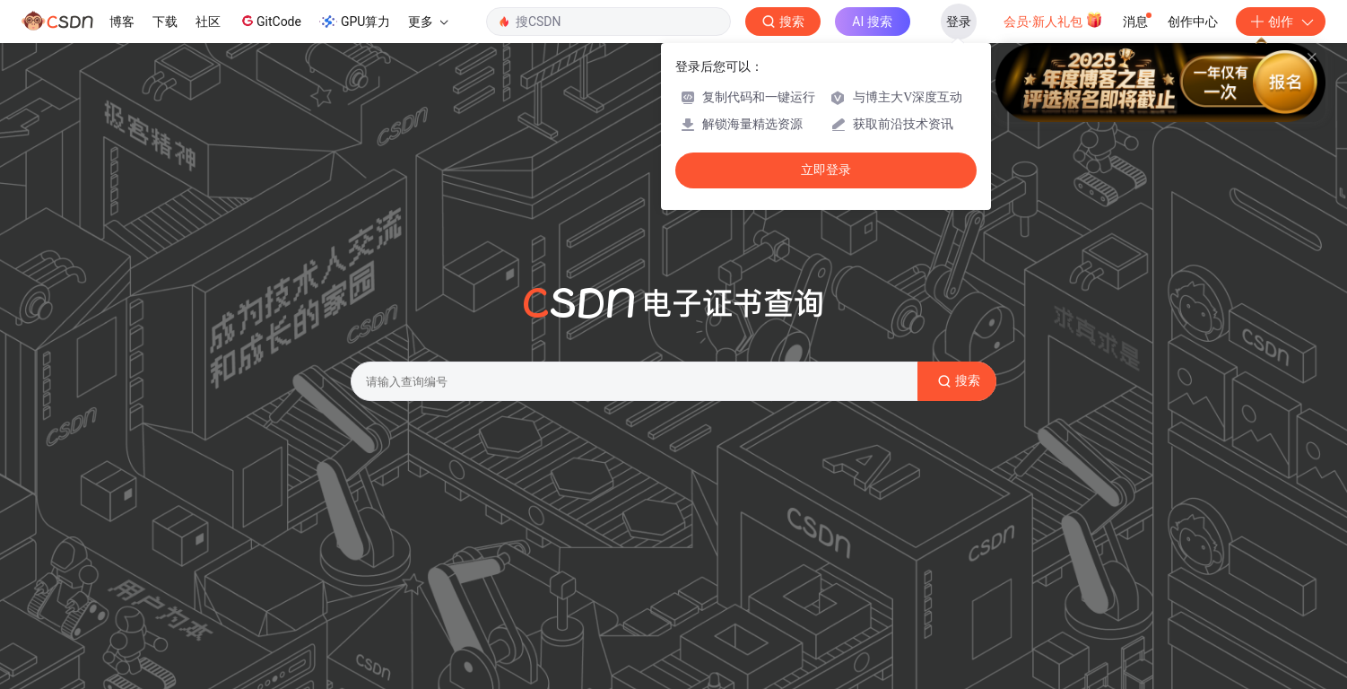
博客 (122, 21)
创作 (1280, 21)
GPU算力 (354, 22)
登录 (958, 21)
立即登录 (826, 170)
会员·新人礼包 (1053, 20)
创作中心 (1193, 21)
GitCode (270, 20)
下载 (165, 21)
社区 (208, 21)
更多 (428, 21)
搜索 (957, 381)
